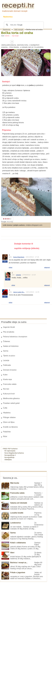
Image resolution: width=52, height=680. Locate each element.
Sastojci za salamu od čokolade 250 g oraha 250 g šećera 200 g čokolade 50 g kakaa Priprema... (22, 506)
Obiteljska (8, 459)
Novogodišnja (9, 457)
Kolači (30, 17)
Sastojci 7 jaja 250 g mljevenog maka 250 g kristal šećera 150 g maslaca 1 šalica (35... (22, 486)
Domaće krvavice (9, 370)
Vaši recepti (18, 30)
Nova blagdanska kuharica (14, 453)
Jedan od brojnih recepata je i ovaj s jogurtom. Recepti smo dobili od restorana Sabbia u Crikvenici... (22, 575)
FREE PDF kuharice (10, 449)
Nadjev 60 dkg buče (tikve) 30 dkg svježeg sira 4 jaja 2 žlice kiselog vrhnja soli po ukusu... (21, 565)
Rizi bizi (6, 389)
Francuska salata (9, 384)
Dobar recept (5, 219)
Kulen (5, 375)
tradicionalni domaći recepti (14, 11)
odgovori (47, 267)
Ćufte (5, 408)
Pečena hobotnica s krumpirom (15, 337)
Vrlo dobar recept (7, 219)
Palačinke (7, 432)
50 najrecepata (9, 451)
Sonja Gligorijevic (18, 257)
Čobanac (6, 341)
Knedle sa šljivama (10, 427)
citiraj (10, 267)
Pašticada (7, 365)
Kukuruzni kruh (9, 394)
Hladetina (6, 413)
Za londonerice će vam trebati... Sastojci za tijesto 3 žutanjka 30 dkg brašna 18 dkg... (22, 526)
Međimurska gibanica (11, 398)
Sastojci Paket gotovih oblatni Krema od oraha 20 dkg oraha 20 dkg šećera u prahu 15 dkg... (20, 546)
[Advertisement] (16, 615)
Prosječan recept (3, 219)
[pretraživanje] (23, 25)
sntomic (7, 36)
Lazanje (6, 360)
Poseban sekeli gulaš (11, 403)
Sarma (5, 351)
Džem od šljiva (8, 422)
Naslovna (6, 30)
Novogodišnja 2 (10, 455)
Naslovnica (7, 17)
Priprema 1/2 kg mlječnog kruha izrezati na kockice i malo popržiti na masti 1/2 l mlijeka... (21, 516)
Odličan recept (9, 219)
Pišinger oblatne (9, 417)
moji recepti (15, 36)
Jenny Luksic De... (19, 292)
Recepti (20, 17)
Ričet (5, 436)
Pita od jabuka (8, 332)
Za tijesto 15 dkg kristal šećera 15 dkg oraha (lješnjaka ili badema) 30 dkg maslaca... (21, 556)
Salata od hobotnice (10, 346)
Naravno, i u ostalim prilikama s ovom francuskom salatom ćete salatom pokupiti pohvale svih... (22, 496)
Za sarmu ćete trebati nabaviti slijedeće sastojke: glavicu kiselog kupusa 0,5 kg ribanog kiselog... (22, 536)
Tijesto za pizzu (9, 356)
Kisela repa (7, 379)
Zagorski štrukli (9, 327)
